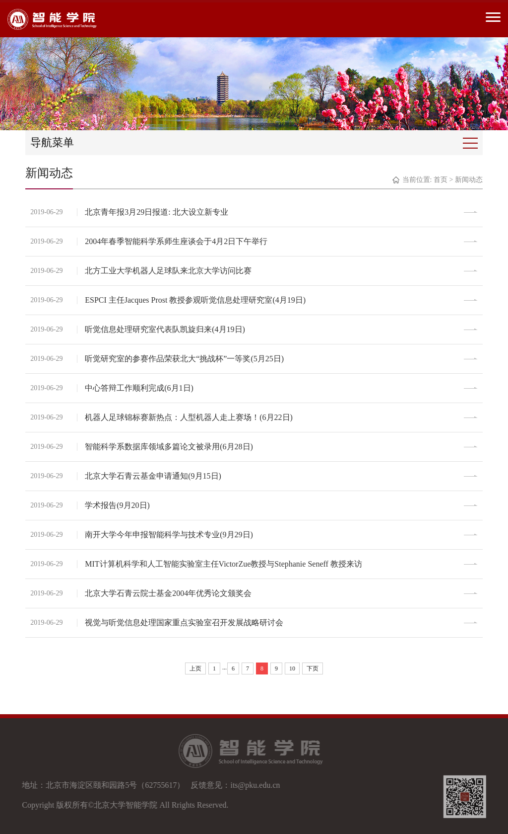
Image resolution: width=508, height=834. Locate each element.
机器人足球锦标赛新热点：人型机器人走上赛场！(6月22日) (189, 417)
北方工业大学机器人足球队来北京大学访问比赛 (168, 270)
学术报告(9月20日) (117, 505)
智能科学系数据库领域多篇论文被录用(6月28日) (169, 446)
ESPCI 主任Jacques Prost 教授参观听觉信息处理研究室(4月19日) (195, 300)
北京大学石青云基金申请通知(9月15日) (153, 476)
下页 (312, 668)
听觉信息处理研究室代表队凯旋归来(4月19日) (165, 329)
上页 (195, 668)
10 (292, 668)
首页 (440, 179)
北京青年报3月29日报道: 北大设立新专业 (156, 212)
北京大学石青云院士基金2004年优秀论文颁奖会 (168, 593)
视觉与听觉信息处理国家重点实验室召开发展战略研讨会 (184, 622)
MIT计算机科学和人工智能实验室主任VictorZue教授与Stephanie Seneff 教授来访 (223, 564)
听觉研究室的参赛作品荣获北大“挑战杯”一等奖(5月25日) (184, 358)
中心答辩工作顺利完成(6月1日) (139, 388)
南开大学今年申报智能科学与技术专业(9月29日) (169, 534)
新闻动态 (469, 179)
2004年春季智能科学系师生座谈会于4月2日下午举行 (176, 241)
